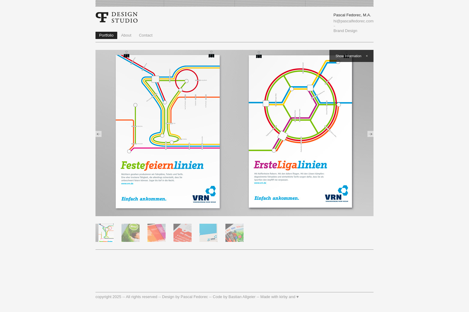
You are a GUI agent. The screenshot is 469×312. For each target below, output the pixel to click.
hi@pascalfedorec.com (354, 21)
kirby (283, 296)
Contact (146, 35)
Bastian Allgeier (242, 296)
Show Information (348, 56)
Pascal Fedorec (194, 296)
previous (98, 134)
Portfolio (106, 35)
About (126, 35)
